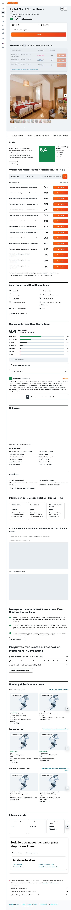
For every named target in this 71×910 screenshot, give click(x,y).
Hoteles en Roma (18, 836)
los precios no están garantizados (50, 852)
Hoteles (23, 873)
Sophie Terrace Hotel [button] (45, 681)
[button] (3, 3)
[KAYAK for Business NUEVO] (3, 33)
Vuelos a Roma (17, 833)
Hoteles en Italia (43, 873)
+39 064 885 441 (15, 16)
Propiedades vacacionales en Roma (49, 836)
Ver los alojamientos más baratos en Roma (55, 698)
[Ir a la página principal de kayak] (12, 3)
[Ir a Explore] (3, 21)
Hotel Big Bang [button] (43, 722)
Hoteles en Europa (32, 873)
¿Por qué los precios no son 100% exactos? (39, 864)
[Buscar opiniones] (40, 359)
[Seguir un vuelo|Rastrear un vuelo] (3, 25)
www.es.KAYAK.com (14, 873)
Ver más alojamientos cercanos (58, 659)
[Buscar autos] (3, 16)
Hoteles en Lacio (53, 873)
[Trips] (3, 38)
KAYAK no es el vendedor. (39, 857)
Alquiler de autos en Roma (46, 833)
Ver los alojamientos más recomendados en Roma (55, 738)
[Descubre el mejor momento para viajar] (3, 29)
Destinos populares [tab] (32, 822)
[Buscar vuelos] (3, 8)
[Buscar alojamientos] (3, 12)
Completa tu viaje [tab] (17, 822)
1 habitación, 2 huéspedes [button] (20, 30)
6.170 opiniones (27, 19)
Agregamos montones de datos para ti (39, 861)
